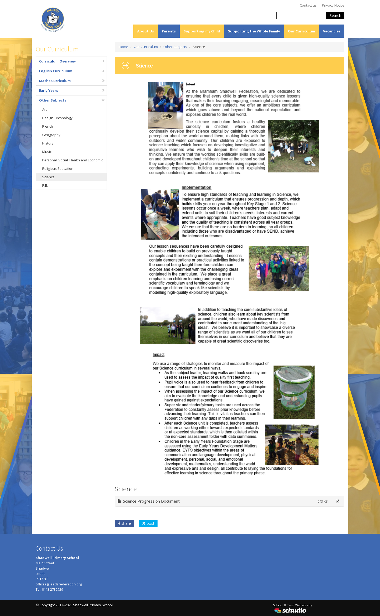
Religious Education (57, 168)
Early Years (72, 90)
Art (44, 109)
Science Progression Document (149, 501)
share (124, 523)
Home (123, 46)
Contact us (308, 5)
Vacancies (331, 31)
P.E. (45, 185)
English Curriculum (72, 71)
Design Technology (57, 118)
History (48, 143)
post (148, 523)
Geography (51, 134)
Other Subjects (72, 100)
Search (335, 15)
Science (48, 177)
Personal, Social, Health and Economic (72, 160)
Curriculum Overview (72, 61)
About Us (145, 31)
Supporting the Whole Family (254, 31)
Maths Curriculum (72, 80)
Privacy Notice (333, 5)
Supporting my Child (202, 31)
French (47, 126)
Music (46, 151)
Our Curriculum (301, 31)
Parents (169, 31)
